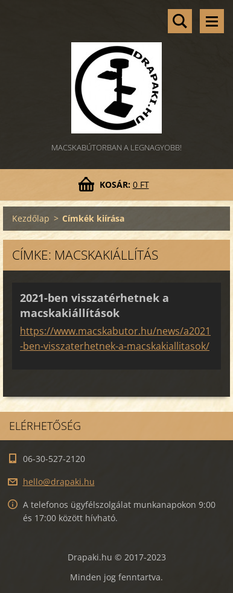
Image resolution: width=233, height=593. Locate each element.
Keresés (180, 21)
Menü (212, 21)
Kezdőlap (30, 218)
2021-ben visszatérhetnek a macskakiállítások (94, 305)
